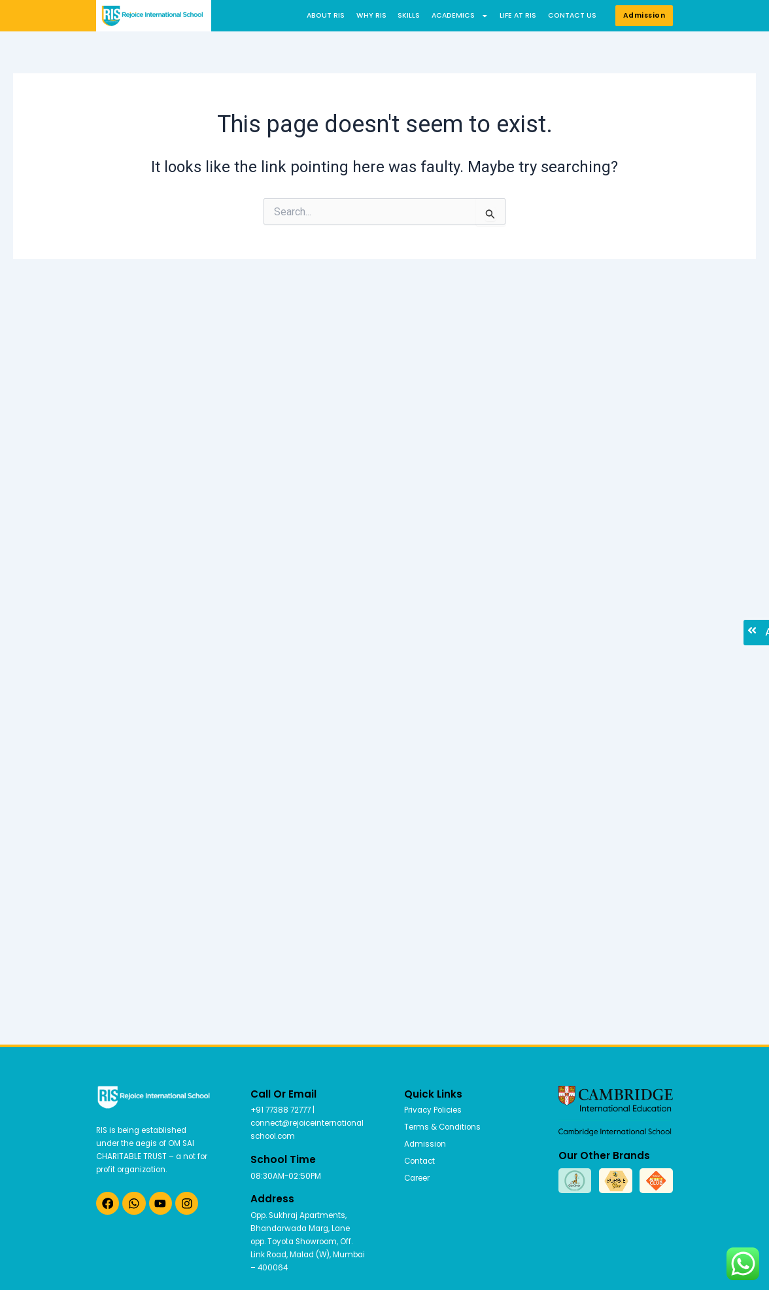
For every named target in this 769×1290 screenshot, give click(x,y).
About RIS (326, 15)
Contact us (572, 15)
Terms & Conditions (442, 1127)
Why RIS (371, 15)
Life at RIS (518, 15)
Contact (419, 1161)
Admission (425, 1144)
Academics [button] (460, 15)
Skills (409, 15)
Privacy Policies (433, 1110)
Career (417, 1178)
